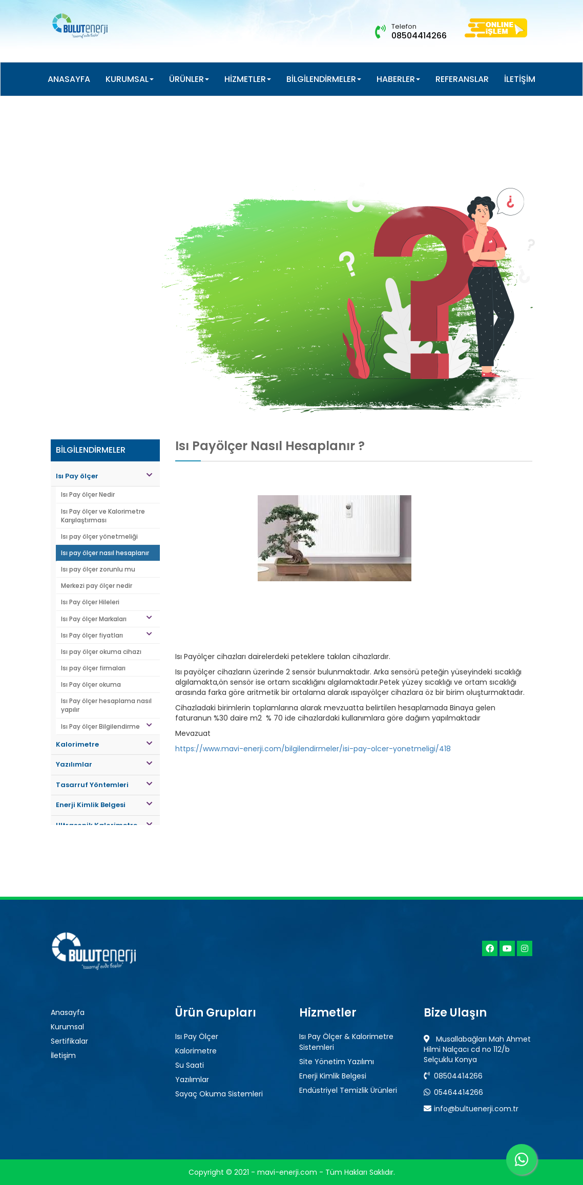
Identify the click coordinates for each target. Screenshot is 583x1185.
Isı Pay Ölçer (196, 1036)
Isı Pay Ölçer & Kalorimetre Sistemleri (346, 1041)
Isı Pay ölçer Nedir (88, 494)
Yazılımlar (104, 764)
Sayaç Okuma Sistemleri (219, 1094)
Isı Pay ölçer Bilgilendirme (106, 726)
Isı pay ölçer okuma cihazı (101, 651)
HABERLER (398, 79)
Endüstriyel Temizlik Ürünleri (348, 1090)
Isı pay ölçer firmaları (93, 668)
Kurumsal (67, 1027)
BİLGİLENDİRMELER (323, 79)
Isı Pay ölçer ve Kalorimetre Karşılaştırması (103, 515)
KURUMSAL (130, 79)
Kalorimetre (104, 744)
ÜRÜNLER (189, 79)
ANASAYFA (69, 79)
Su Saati (189, 1065)
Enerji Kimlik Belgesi (104, 805)
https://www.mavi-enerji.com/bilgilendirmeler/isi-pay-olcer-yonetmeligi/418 (313, 749)
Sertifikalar (69, 1041)
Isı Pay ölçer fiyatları (106, 635)
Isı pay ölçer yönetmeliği (99, 536)
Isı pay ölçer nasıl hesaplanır (105, 552)
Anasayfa (68, 1012)
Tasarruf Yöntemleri (104, 785)
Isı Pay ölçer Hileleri (90, 602)
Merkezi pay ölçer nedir (96, 585)
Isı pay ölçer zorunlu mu (98, 569)
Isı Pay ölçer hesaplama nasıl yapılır (106, 705)
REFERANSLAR (462, 79)
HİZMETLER (247, 79)
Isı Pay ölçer (104, 476)
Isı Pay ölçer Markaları (106, 619)
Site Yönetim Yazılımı (336, 1061)
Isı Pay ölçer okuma (91, 684)
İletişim (63, 1055)
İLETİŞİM (519, 79)
